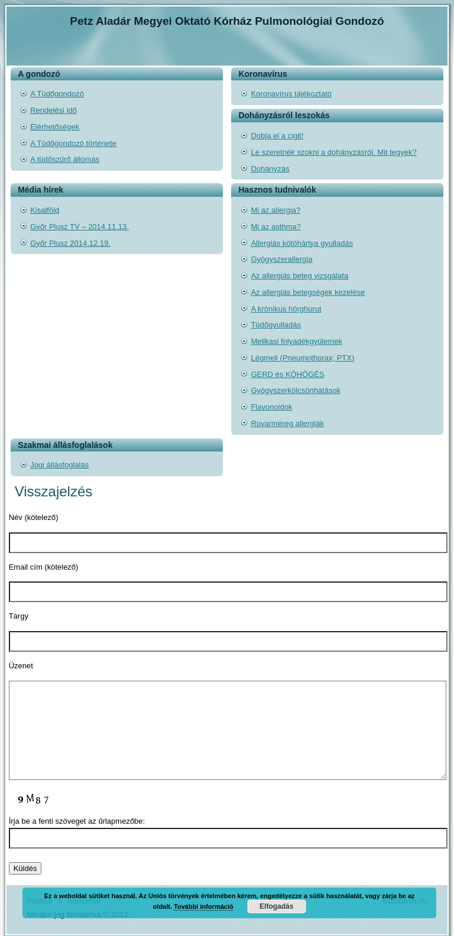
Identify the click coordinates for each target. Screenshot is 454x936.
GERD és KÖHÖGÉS (287, 374)
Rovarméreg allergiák (287, 423)
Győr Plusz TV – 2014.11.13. (79, 226)
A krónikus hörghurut (286, 308)
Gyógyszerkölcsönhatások (295, 390)
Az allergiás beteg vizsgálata (299, 275)
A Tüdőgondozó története (73, 143)
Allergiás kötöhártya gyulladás (302, 243)
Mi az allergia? (275, 210)
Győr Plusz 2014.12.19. (70, 243)
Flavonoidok (271, 406)
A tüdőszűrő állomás (64, 159)
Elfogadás (276, 906)
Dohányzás (270, 168)
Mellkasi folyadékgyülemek (296, 341)
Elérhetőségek (54, 126)
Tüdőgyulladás (276, 324)
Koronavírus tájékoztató (291, 93)
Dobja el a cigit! (277, 135)
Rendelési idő (53, 110)
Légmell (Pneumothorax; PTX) (302, 357)
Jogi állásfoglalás (59, 464)
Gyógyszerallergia (281, 259)
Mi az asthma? (276, 226)
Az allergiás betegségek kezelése (308, 292)
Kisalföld (44, 210)
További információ (204, 906)
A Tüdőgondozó (57, 93)
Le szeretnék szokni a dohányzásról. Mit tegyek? (333, 152)
